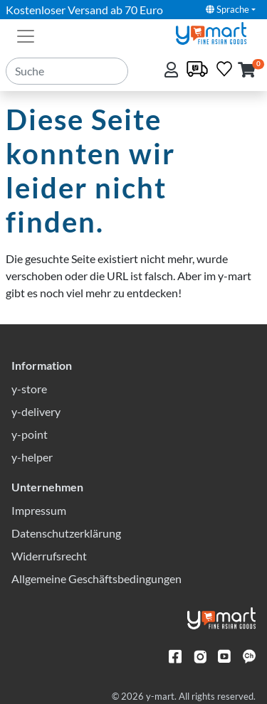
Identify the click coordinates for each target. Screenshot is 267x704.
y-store (29, 388)
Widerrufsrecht (49, 555)
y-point (29, 434)
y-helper (32, 457)
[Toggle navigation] (26, 34)
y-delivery (36, 411)
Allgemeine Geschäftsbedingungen (96, 578)
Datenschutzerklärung (66, 533)
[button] (246, 70)
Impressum (38, 510)
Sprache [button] (227, 9)
